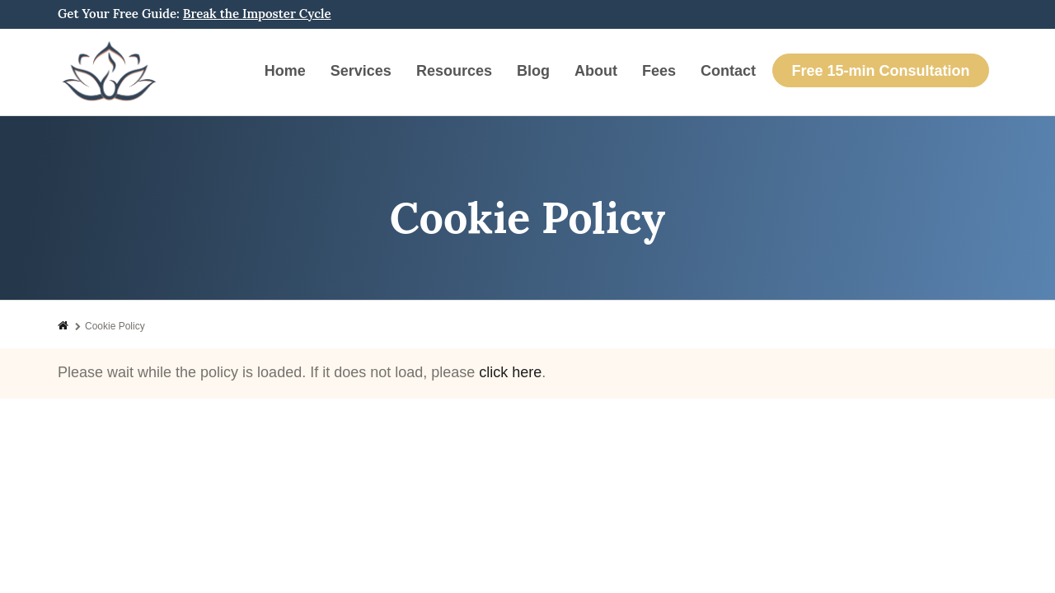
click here (510, 372)
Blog (533, 71)
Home (285, 71)
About (595, 71)
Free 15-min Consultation (880, 71)
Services (361, 71)
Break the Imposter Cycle (257, 13)
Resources (454, 71)
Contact (728, 71)
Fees (659, 71)
